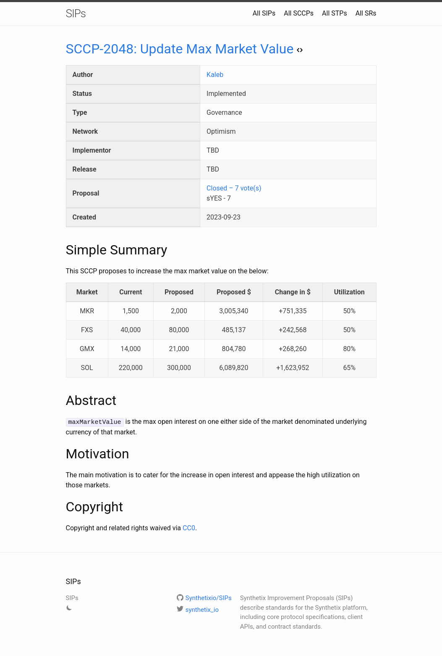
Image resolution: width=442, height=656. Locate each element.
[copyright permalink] (62, 506)
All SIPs (264, 13)
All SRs (366, 13)
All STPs (334, 13)
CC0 (189, 528)
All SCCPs (299, 13)
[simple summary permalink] (62, 250)
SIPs (76, 13)
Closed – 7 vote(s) (234, 188)
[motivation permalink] (62, 453)
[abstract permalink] (62, 400)
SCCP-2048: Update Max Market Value (184, 49)
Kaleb (215, 75)
